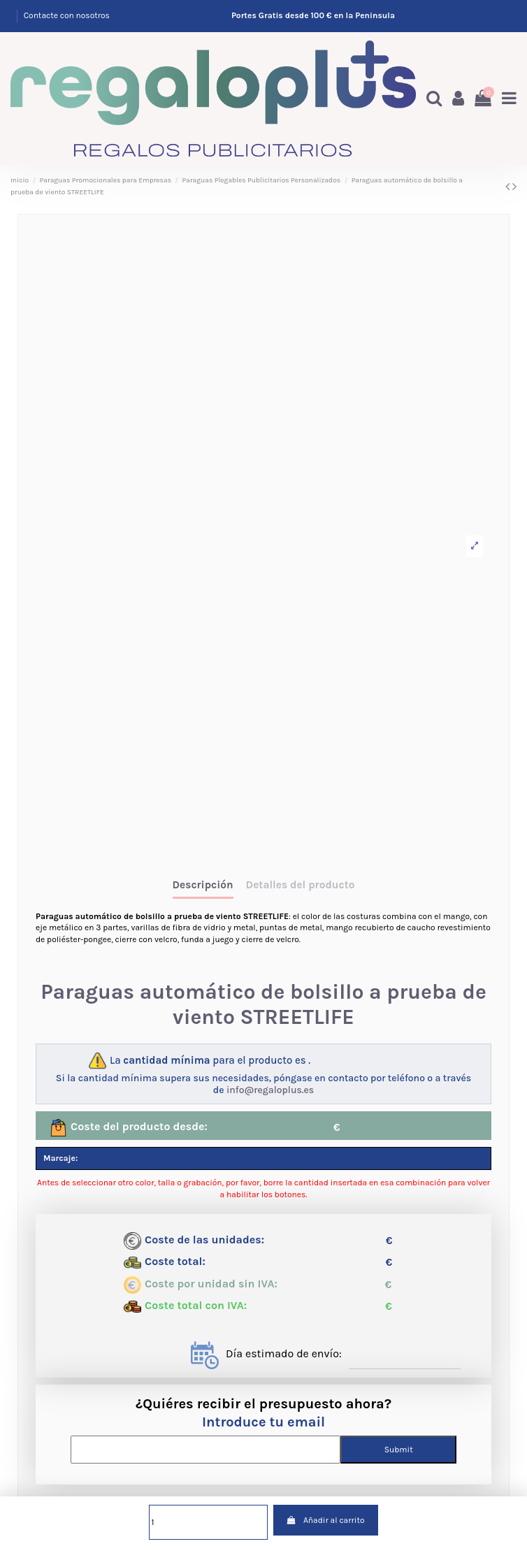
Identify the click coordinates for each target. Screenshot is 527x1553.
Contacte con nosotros (67, 15)
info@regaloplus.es (270, 1090)
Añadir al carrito (326, 1520)
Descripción (203, 885)
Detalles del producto (300, 885)
